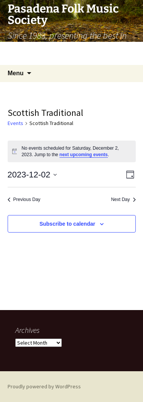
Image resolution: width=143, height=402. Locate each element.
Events (15, 123)
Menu (16, 73)
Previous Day (24, 199)
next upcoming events (83, 154)
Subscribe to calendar (67, 224)
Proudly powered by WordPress (44, 386)
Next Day (123, 199)
